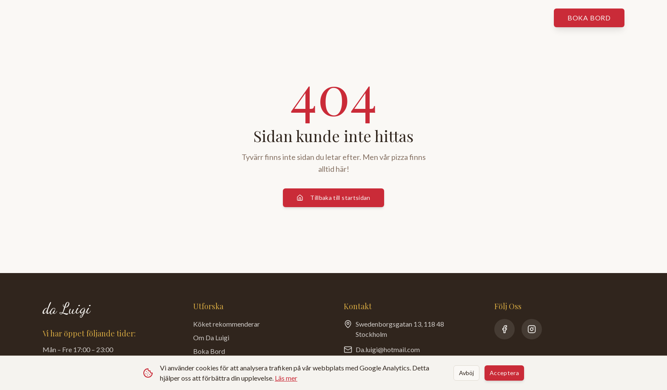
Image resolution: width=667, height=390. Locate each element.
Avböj (466, 372)
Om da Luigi (370, 17)
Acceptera (504, 372)
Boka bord (589, 18)
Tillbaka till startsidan (333, 197)
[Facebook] (504, 329)
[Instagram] (532, 329)
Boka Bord (209, 351)
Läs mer (286, 378)
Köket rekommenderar (286, 17)
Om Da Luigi (211, 337)
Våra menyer (202, 17)
